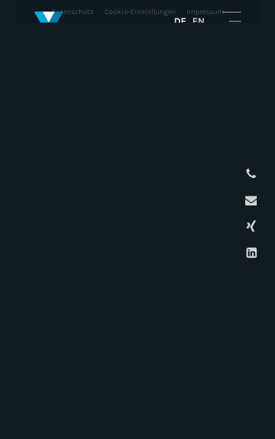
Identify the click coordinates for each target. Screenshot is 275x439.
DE (180, 21)
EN (198, 21)
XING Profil (250, 227)
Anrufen (250, 174)
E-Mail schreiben (250, 200)
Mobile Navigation (232, 21)
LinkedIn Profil (250, 253)
